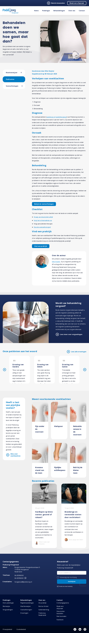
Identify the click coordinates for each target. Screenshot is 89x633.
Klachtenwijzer (11, 73)
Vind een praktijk (40, 246)
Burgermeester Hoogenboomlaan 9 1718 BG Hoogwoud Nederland (27, 569)
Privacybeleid (7, 629)
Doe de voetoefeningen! (42, 227)
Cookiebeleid (21, 629)
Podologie (46, 11)
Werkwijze (6, 606)
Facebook (60, 620)
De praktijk (42, 603)
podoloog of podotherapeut (57, 117)
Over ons (71, 11)
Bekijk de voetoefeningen (44, 204)
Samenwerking (44, 610)
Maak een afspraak (77, 3)
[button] (23, 72)
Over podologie (8, 603)
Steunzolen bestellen (61, 612)
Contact (82, 11)
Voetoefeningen (12, 86)
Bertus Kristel (43, 606)
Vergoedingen (8, 610)
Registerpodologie (27, 603)
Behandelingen (59, 11)
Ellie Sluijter (56, 262)
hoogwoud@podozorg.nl (23, 582)
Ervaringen (24, 613)
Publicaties (10, 79)
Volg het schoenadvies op (43, 220)
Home (36, 11)
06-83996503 (19, 575)
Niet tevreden (61, 616)
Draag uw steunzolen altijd (43, 217)
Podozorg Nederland (42, 614)
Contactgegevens (63, 603)
